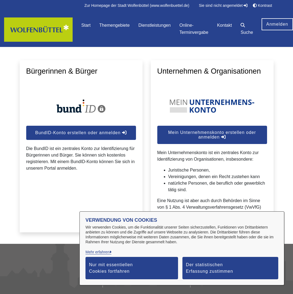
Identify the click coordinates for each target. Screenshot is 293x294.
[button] (246, 29)
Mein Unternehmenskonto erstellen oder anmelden (212, 134)
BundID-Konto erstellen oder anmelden (81, 132)
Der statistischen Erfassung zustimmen (209, 268)
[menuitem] (137, 5)
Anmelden (277, 24)
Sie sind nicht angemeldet (223, 5)
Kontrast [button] (262, 5)
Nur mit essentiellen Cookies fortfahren (111, 268)
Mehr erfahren (97, 252)
